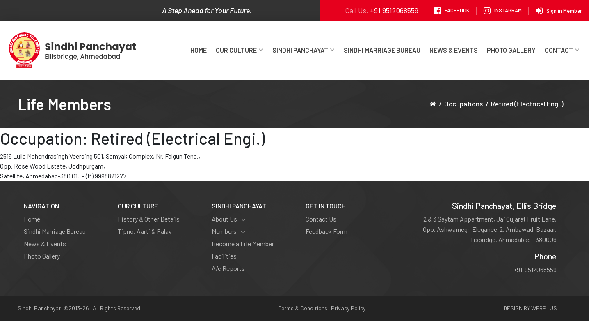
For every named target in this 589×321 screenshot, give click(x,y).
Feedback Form (326, 231)
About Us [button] (229, 219)
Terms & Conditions (303, 308)
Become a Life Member (243, 243)
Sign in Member (559, 11)
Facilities (224, 256)
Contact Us (321, 219)
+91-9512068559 (535, 269)
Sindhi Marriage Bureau (382, 50)
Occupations (463, 103)
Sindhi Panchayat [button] (303, 50)
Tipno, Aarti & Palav (145, 231)
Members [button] (228, 231)
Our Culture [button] (239, 50)
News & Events (453, 50)
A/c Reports (228, 268)
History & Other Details (149, 219)
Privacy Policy (348, 308)
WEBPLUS (544, 308)
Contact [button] (562, 50)
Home (198, 50)
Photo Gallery (511, 50)
